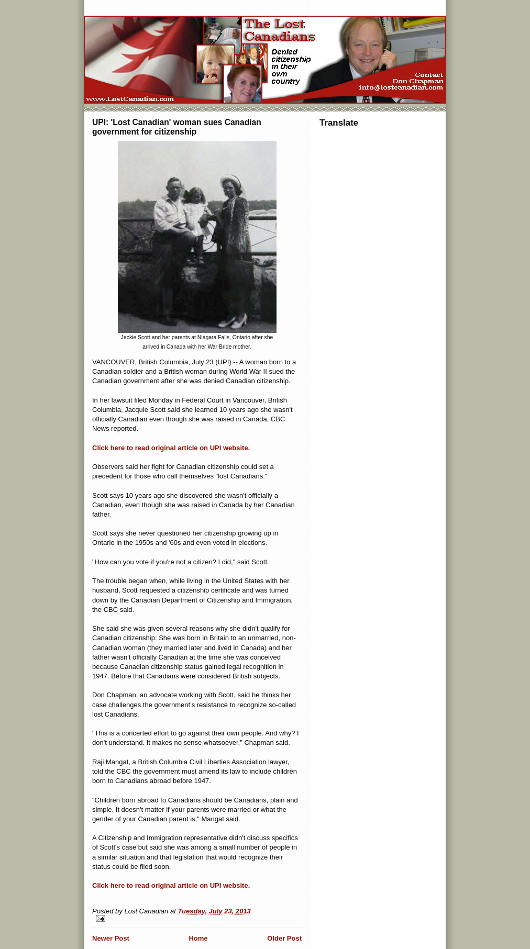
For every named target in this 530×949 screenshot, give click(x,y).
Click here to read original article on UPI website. (171, 448)
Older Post (284, 938)
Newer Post (110, 938)
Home (198, 938)
